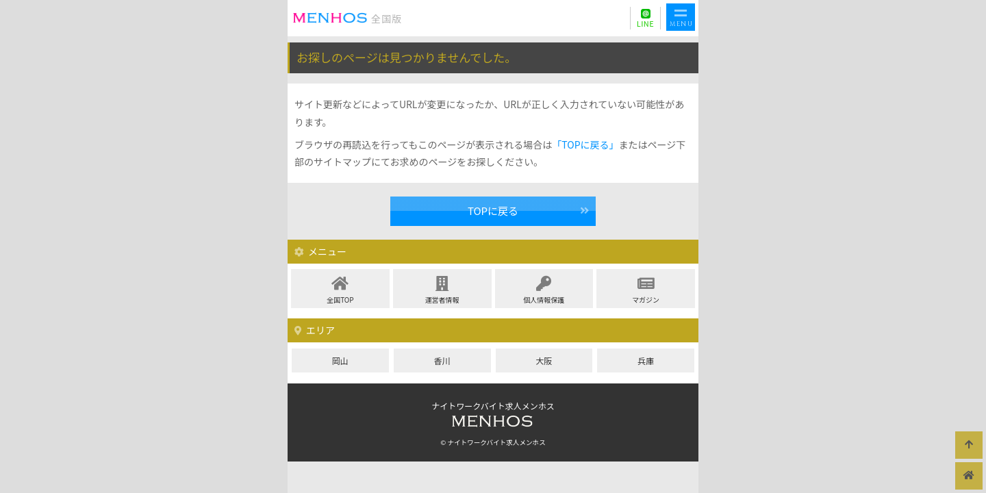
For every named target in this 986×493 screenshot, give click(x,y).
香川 (442, 360)
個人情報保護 (544, 290)
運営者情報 (442, 290)
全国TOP (340, 290)
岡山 (340, 360)
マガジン (645, 290)
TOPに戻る (493, 210)
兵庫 (645, 360)
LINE (646, 23)
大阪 (543, 360)
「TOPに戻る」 (585, 144)
